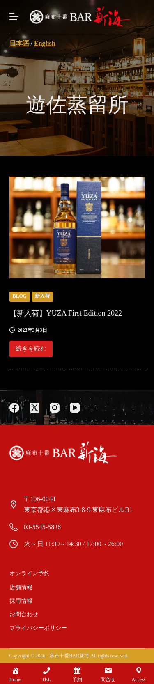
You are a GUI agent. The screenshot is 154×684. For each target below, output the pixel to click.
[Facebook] (14, 408)
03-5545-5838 (42, 526)
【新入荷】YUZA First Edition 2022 (65, 313)
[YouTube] (75, 408)
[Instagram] (55, 408)
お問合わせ (23, 614)
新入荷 (42, 296)
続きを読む (32, 351)
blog (20, 296)
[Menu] (13, 16)
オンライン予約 (29, 573)
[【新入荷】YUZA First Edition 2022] (77, 227)
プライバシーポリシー (38, 628)
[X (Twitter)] (34, 408)
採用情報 (20, 601)
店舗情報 (20, 587)
